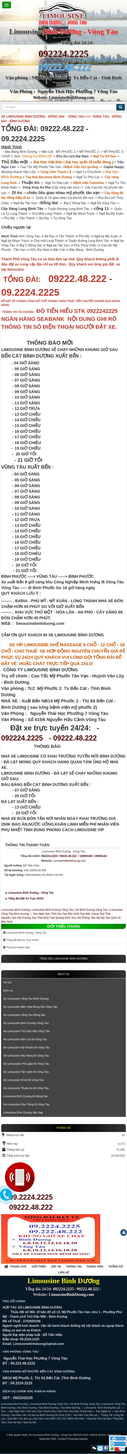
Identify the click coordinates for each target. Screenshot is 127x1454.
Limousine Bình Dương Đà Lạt (102, 1407)
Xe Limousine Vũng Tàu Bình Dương (26, 998)
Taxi (3, 1411)
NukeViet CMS (47, 1438)
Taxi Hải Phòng (80, 917)
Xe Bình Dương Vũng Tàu (91, 909)
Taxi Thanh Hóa (47, 1411)
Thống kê (115, 1266)
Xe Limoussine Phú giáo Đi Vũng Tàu (26, 1063)
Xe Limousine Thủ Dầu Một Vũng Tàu (26, 1031)
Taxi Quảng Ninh (60, 917)
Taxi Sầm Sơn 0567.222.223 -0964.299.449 (58, 1418)
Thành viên (94, 1266)
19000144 (100, 856)
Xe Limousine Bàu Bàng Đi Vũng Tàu (26, 1055)
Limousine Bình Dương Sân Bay (23, 1112)
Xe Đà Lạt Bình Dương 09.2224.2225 (49, 1415)
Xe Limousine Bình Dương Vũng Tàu (26, 1023)
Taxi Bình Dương (27, 1407)
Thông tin (73, 1266)
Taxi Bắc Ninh (70, 913)
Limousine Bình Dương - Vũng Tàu (31, 892)
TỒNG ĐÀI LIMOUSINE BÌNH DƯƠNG (63, 958)
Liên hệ (63, 1272)
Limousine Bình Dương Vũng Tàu (53, 909)
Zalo (100, 1448)
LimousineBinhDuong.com (69, 860)
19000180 (86, 856)
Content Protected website (72, 1438)
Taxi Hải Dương (21, 917)
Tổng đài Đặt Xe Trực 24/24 (25, 898)
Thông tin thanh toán (16, 947)
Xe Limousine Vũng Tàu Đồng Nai (24, 1014)
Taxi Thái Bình (40, 917)
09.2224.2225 (31, 1197)
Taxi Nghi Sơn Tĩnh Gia (47, 913)
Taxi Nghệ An (103, 1411)
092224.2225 (64, 53)
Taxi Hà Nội (98, 917)
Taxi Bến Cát (18, 1415)
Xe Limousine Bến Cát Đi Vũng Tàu (25, 1039)
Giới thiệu (39, 1266)
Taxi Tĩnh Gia (65, 1411)
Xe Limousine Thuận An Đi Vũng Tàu (26, 1088)
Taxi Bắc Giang (89, 913)
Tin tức (7, 982)
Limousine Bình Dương (15, 909)
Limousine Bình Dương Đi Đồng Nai (25, 1096)
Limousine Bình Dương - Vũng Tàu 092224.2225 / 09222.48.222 (69, 1434)
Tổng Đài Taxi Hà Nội (98, 1418)
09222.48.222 (75, 738)
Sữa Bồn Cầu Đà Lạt (19, 1418)
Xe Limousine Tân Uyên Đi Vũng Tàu (26, 1071)
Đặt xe (56, 1266)
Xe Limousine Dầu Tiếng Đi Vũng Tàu (26, 1104)
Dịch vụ (63, 974)
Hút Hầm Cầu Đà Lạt (85, 1415)
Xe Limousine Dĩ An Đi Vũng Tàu (23, 1080)
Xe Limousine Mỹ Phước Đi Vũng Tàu (26, 1047)
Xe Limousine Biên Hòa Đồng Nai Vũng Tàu (30, 1006)
